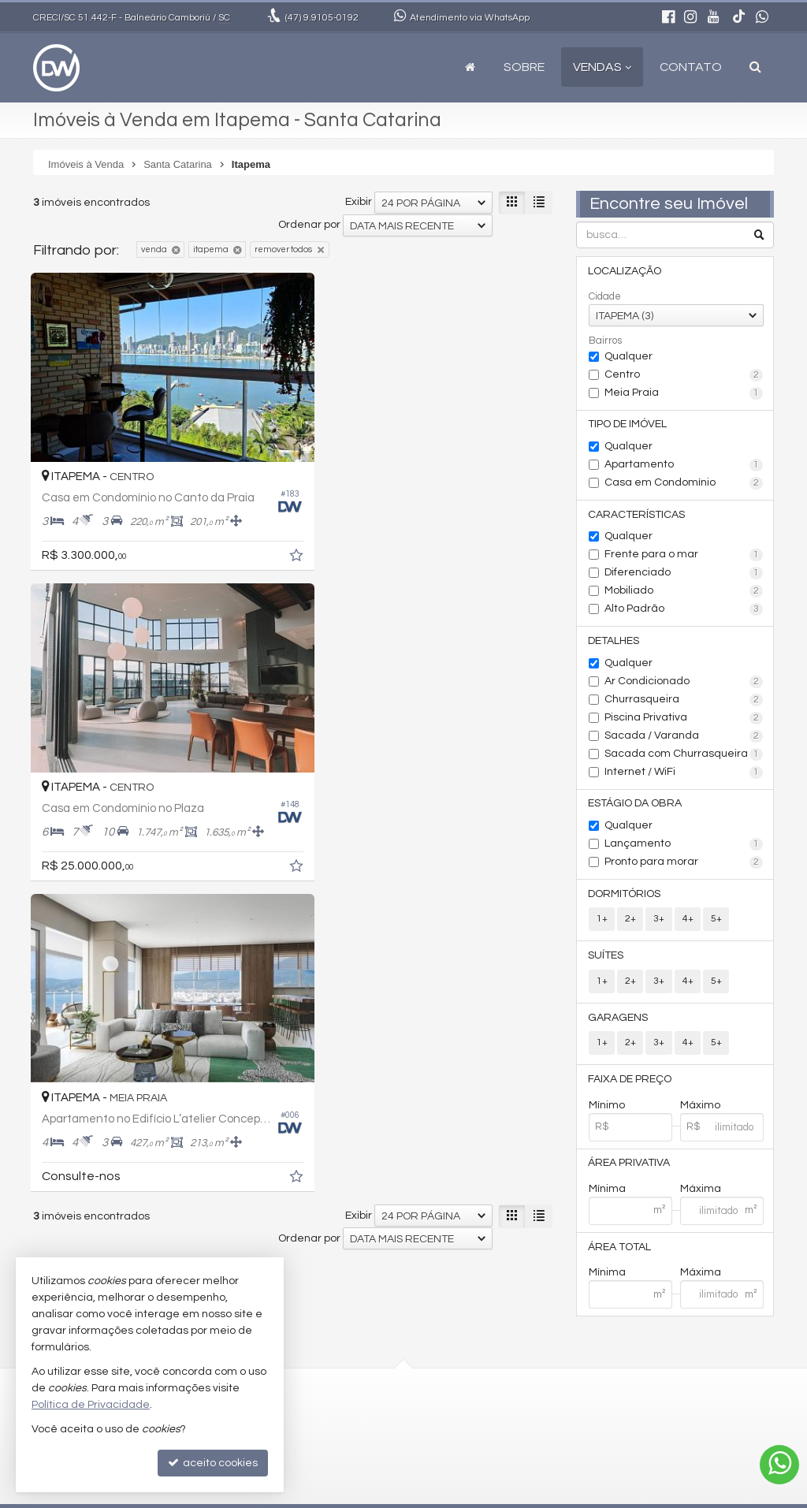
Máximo (700, 1109)
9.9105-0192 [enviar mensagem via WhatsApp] (322, 18)
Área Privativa (630, 1167)
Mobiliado (683, 592)
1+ (602, 922)
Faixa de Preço (630, 1083)
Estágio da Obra (635, 805)
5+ (715, 922)
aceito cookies (213, 1463)
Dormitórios (625, 896)
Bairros (605, 340)
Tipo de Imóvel (628, 424)
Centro (683, 375)
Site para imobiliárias (673, 1495)
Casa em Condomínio (683, 484)
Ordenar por (309, 224)
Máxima (700, 1193)
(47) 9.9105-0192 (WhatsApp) (375, 1400)
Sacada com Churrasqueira (683, 756)
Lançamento (683, 846)
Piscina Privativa (683, 719)
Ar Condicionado (683, 683)
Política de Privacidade (553, 1496)
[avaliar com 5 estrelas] (106, 917)
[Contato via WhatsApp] (779, 1464)
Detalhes (614, 642)
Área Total (620, 1251)
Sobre (524, 67)
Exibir (358, 201)
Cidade (605, 296)
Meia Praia (683, 393)
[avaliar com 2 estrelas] (57, 917)
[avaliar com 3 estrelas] (73, 917)
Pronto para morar (683, 864)
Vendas (602, 67)
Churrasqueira (683, 701)
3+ (658, 922)
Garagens (619, 1020)
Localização (625, 271)
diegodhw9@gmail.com (364, 1418)
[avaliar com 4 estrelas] (90, 917)
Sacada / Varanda (683, 738)
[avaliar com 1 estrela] (40, 917)
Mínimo (607, 1109)
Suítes (606, 958)
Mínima (607, 1193)
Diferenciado (683, 574)
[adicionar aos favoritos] (269, 539)
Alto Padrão (683, 611)
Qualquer (628, 356)
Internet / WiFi (683, 774)
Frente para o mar (683, 556)
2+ (630, 922)
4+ (687, 922)
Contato (691, 67)
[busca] (755, 67)
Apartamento (683, 466)
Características (637, 515)
